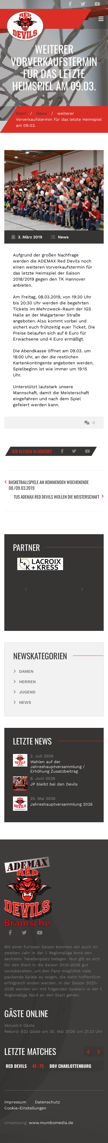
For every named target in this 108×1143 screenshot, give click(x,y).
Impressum (15, 1102)
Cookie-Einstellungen (25, 1108)
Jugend (27, 692)
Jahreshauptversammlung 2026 (61, 804)
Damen (26, 671)
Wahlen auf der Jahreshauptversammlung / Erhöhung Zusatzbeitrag (57, 766)
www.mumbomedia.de (51, 1122)
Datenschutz (47, 1102)
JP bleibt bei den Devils (53, 784)
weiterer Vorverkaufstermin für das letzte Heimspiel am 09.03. (54, 67)
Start (21, 113)
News (41, 113)
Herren (27, 681)
